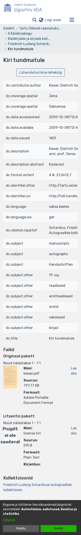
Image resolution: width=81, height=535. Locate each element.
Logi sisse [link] (53, 20)
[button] (34, 20)
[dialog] (40, 517)
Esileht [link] (8, 28)
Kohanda (9, 520)
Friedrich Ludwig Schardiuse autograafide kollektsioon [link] (29, 44)
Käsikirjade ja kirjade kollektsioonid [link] (29, 39)
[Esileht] (24, 7)
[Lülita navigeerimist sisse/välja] (72, 20)
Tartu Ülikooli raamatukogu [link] (40, 28)
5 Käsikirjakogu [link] (20, 33)
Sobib (58, 528)
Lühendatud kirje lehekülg (40, 72)
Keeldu (21, 528)
